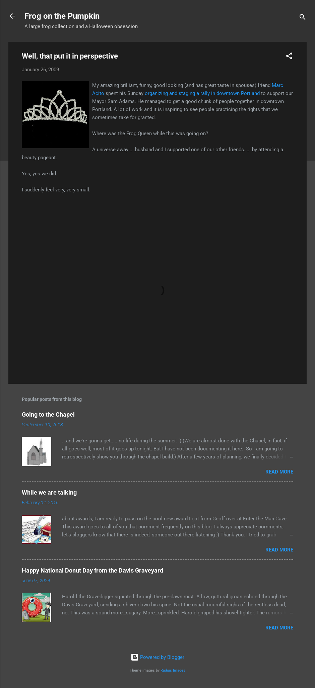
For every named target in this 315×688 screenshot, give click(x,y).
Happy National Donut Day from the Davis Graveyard (92, 570)
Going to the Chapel (48, 414)
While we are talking (49, 492)
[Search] (303, 18)
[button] (289, 57)
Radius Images (173, 670)
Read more (279, 472)
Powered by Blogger (157, 657)
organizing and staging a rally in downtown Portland (203, 93)
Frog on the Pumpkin (62, 16)
